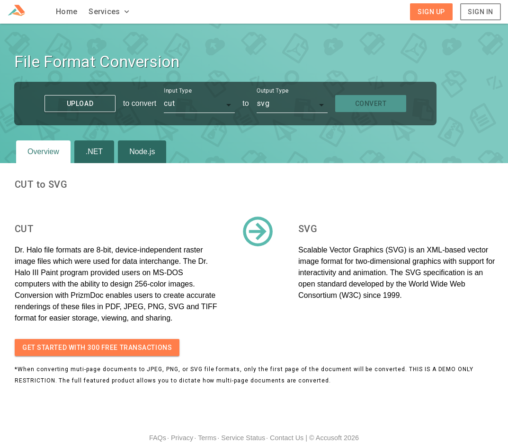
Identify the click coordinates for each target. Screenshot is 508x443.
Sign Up (431, 12)
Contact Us (286, 438)
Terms (207, 438)
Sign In (480, 12)
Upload (80, 103)
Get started (97, 347)
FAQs (157, 438)
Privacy (182, 438)
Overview (43, 152)
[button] (110, 11)
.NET (94, 152)
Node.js (142, 152)
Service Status (243, 438)
